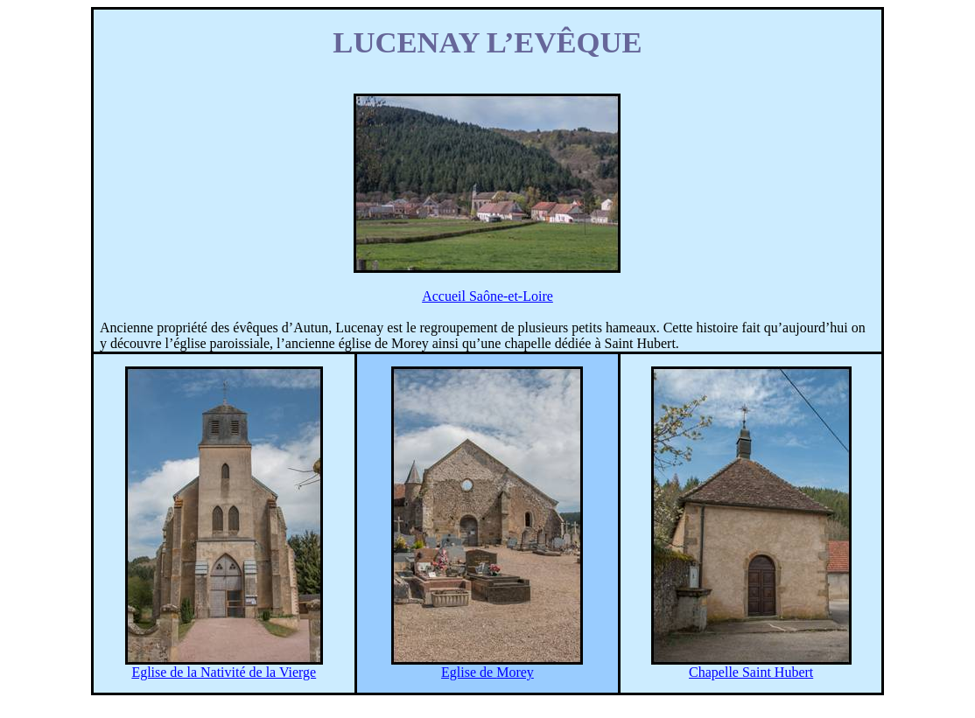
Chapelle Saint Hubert (751, 672)
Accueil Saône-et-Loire (487, 296)
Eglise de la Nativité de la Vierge (223, 672)
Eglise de (487, 672)
